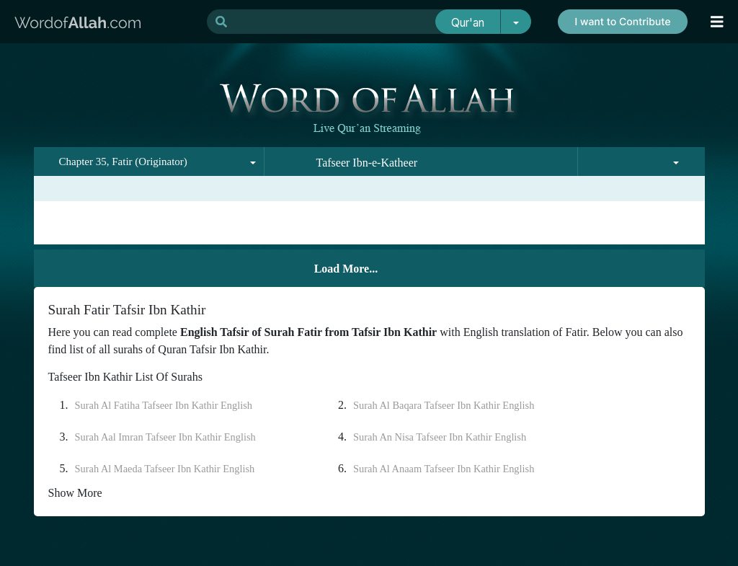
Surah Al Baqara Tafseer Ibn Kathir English (443, 405)
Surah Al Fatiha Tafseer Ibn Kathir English (164, 405)
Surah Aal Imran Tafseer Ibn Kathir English (165, 437)
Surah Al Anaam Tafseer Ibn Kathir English (443, 468)
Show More (75, 493)
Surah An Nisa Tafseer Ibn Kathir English (439, 437)
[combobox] (149, 161)
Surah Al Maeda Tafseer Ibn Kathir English (165, 468)
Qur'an (467, 23)
